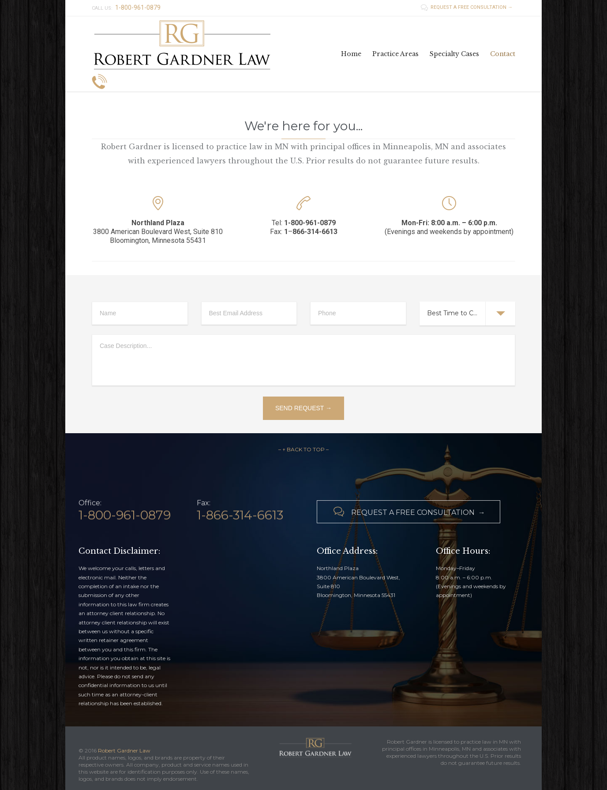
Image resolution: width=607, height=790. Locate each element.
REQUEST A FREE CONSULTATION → (467, 7)
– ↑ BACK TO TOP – (303, 449)
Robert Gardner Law (124, 750)
